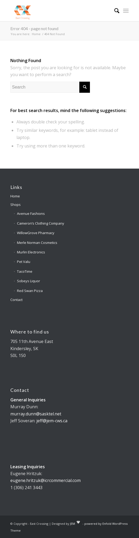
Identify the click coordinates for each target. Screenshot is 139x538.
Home (15, 196)
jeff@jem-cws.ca (51, 421)
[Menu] (126, 10)
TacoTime (24, 271)
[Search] (114, 10)
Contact (16, 299)
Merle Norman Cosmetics (37, 242)
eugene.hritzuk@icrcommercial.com (45, 480)
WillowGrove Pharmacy (35, 232)
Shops (15, 204)
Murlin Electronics (31, 252)
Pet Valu (23, 261)
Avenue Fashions (31, 213)
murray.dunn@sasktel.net (35, 414)
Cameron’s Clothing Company (40, 223)
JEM (72, 524)
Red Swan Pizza (30, 290)
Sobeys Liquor (28, 281)
